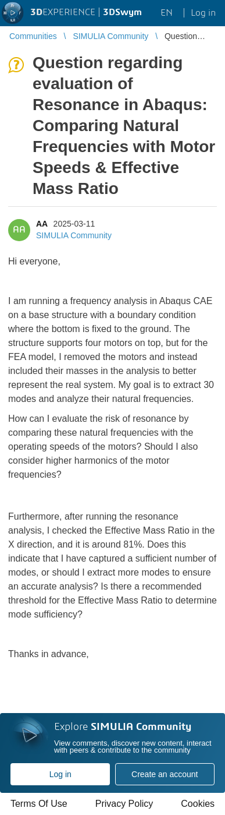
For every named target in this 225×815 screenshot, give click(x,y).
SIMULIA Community (74, 235)
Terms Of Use (38, 804)
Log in (60, 774)
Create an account (164, 774)
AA (42, 223)
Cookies (198, 804)
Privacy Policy (124, 804)
